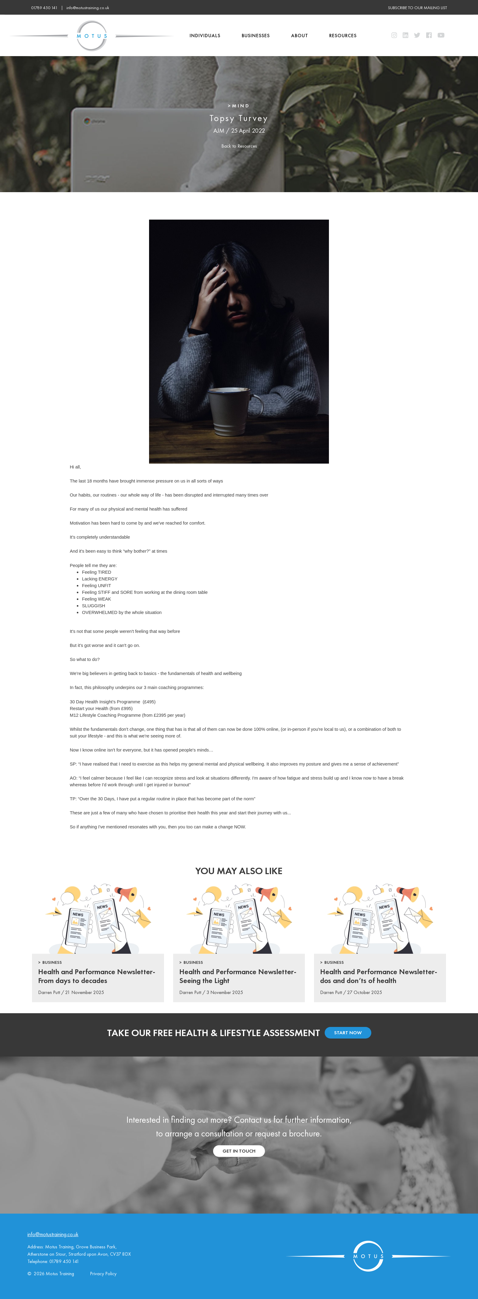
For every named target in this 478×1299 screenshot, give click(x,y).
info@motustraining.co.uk (87, 7)
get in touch (239, 1151)
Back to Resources (239, 146)
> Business (50, 962)
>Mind (239, 105)
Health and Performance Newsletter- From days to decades (96, 976)
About (299, 35)
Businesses (256, 35)
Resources (343, 35)
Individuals (205, 35)
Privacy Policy (103, 1273)
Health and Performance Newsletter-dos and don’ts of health (378, 976)
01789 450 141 (64, 1261)
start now (348, 1032)
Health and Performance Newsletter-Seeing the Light (237, 976)
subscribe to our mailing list (417, 7)
